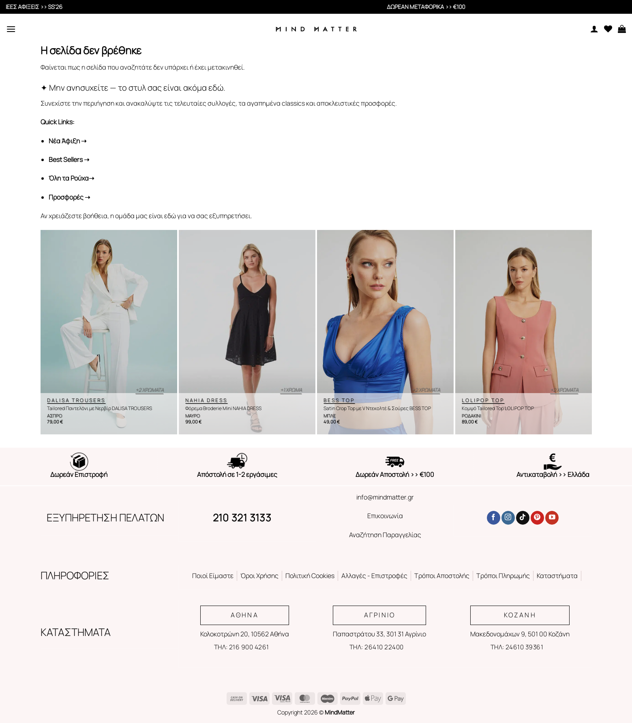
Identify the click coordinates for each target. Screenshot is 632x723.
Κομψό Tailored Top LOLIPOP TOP (498, 408)
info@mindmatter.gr (385, 497)
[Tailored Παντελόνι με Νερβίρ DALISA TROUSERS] (109, 332)
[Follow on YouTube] (552, 518)
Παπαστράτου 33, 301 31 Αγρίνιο (379, 633)
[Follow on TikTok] (522, 518)
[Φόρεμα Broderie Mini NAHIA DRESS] (247, 332)
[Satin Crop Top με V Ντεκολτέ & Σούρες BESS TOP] (385, 332)
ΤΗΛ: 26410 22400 (376, 646)
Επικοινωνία (385, 515)
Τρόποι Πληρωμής (503, 575)
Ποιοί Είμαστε (213, 575)
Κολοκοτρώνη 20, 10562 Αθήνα (244, 633)
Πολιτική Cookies (309, 575)
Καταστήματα (557, 575)
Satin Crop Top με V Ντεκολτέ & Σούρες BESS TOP (377, 408)
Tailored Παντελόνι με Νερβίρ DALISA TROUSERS (99, 408)
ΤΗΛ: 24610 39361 (517, 646)
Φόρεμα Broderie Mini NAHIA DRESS (223, 408)
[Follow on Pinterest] (537, 518)
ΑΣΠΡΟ (54, 416)
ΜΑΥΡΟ (192, 416)
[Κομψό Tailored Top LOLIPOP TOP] (523, 332)
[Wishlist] (608, 29)
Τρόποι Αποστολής (441, 575)
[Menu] (11, 29)
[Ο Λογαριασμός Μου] (594, 29)
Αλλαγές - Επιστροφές (374, 575)
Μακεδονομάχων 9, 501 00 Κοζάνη (520, 633)
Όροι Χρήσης (259, 575)
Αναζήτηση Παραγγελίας (385, 534)
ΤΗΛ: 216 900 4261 (241, 646)
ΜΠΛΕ (329, 416)
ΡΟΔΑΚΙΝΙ (471, 416)
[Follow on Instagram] (508, 518)
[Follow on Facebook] (493, 518)
